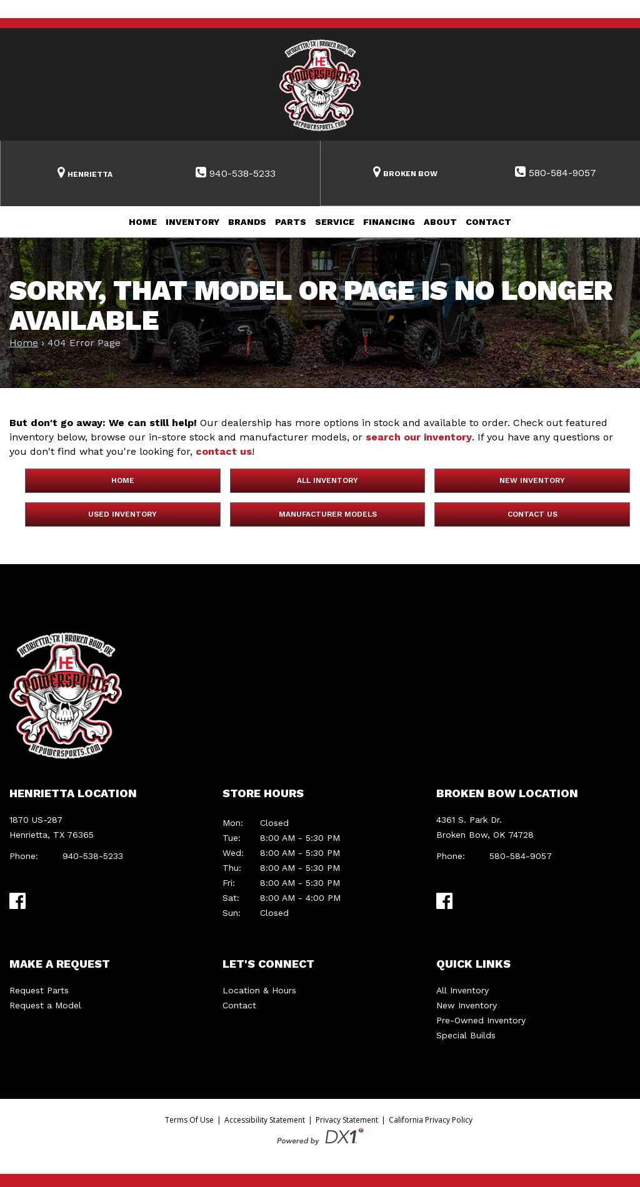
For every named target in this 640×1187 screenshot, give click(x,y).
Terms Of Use (189, 1120)
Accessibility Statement (264, 1120)
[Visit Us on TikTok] (42, 900)
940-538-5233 (92, 856)
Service (334, 222)
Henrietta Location (73, 793)
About (440, 222)
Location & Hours (259, 990)
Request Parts (39, 990)
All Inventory (327, 480)
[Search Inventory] (85, 173)
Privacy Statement (347, 1120)
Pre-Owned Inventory (481, 1020)
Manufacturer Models (328, 514)
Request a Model (45, 1005)
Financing (389, 222)
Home (143, 222)
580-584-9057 (520, 856)
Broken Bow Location (507, 793)
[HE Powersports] (320, 84)
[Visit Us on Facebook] (17, 901)
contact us (224, 451)
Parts (290, 222)
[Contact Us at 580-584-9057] (556, 173)
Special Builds (466, 1035)
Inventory (192, 222)
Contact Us (533, 514)
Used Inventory (122, 514)
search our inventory (419, 437)
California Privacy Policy (430, 1120)
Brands (247, 222)
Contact (488, 222)
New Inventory (532, 480)
